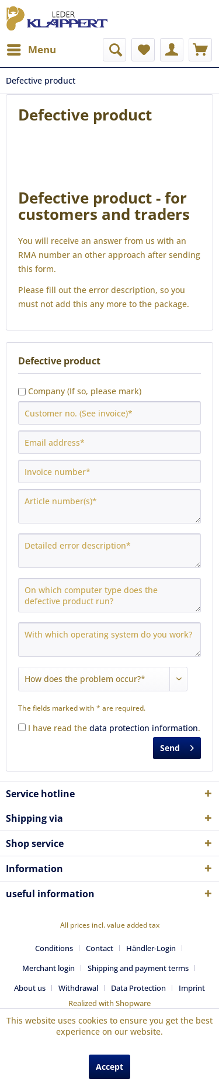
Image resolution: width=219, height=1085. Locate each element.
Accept (109, 1066)
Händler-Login (151, 948)
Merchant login (48, 968)
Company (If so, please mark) (84, 391)
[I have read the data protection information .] (22, 727)
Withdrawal (78, 988)
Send (177, 746)
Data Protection (138, 988)
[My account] (171, 49)
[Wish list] (143, 49)
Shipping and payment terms (138, 968)
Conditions (54, 948)
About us (30, 988)
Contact (99, 948)
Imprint (192, 988)
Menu (31, 48)
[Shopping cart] (200, 49)
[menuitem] (31, 49)
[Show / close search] (114, 49)
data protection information (143, 727)
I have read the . (114, 727)
